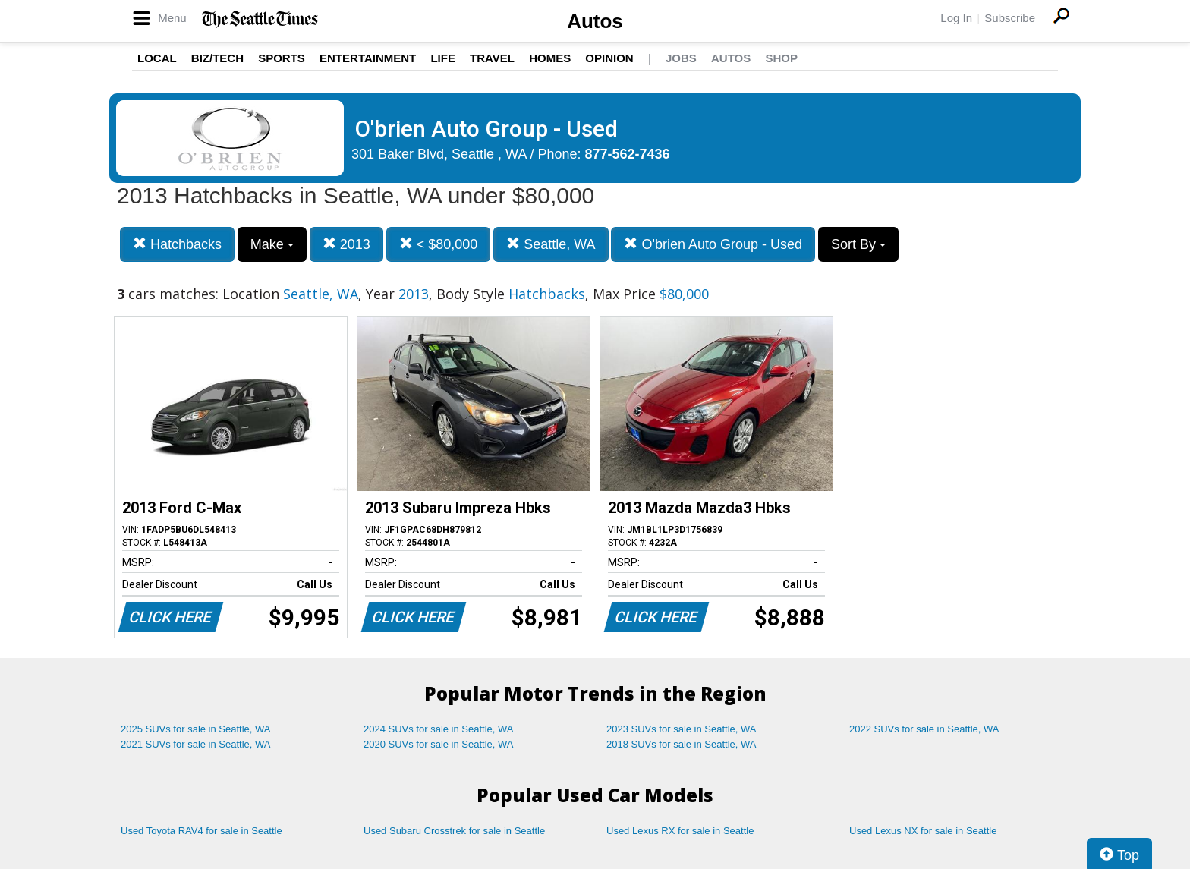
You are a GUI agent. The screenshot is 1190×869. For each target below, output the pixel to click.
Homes (550, 58)
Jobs (681, 58)
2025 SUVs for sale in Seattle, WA (196, 729)
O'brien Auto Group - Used (713, 244)
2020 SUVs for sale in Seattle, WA (439, 744)
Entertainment (368, 58)
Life (442, 58)
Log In (956, 17)
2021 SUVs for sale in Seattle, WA (196, 744)
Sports (281, 58)
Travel (492, 58)
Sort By (858, 244)
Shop (781, 58)
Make (272, 244)
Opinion (609, 58)
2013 (346, 244)
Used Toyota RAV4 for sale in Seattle (201, 830)
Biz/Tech (217, 58)
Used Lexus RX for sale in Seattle (680, 830)
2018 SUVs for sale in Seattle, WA (681, 744)
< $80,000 (438, 244)
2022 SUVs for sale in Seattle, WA (924, 729)
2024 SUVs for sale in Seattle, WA (439, 729)
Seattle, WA (550, 244)
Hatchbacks (177, 244)
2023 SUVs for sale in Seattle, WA (681, 729)
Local (157, 58)
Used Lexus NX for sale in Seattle (922, 830)
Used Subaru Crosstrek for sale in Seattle (454, 830)
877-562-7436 (627, 154)
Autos (595, 21)
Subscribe (1009, 17)
